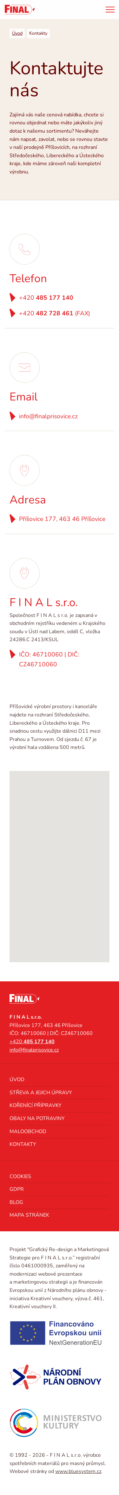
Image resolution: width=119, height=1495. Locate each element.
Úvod (17, 1079)
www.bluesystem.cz (78, 1471)
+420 (46, 298)
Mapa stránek (29, 1215)
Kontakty (23, 1144)
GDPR (17, 1189)
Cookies (20, 1176)
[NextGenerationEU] (56, 1333)
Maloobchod (28, 1131)
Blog (16, 1202)
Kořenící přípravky (36, 1105)
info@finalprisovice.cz (48, 416)
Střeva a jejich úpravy (41, 1092)
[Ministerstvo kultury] (56, 1423)
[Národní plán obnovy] (56, 1377)
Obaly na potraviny (37, 1118)
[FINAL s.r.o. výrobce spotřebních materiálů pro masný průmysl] (20, 9)
